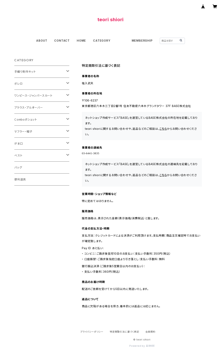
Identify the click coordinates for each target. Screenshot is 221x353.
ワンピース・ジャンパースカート (33, 95)
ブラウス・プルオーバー (28, 107)
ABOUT (41, 40)
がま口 (18, 143)
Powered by (141, 345)
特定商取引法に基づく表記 (124, 331)
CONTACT (62, 40)
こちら (163, 128)
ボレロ (18, 83)
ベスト (18, 155)
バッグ (18, 167)
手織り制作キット (25, 71)
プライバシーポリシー (91, 331)
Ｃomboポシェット (25, 119)
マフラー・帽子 (23, 131)
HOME (81, 40)
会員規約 (150, 331)
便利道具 (20, 179)
